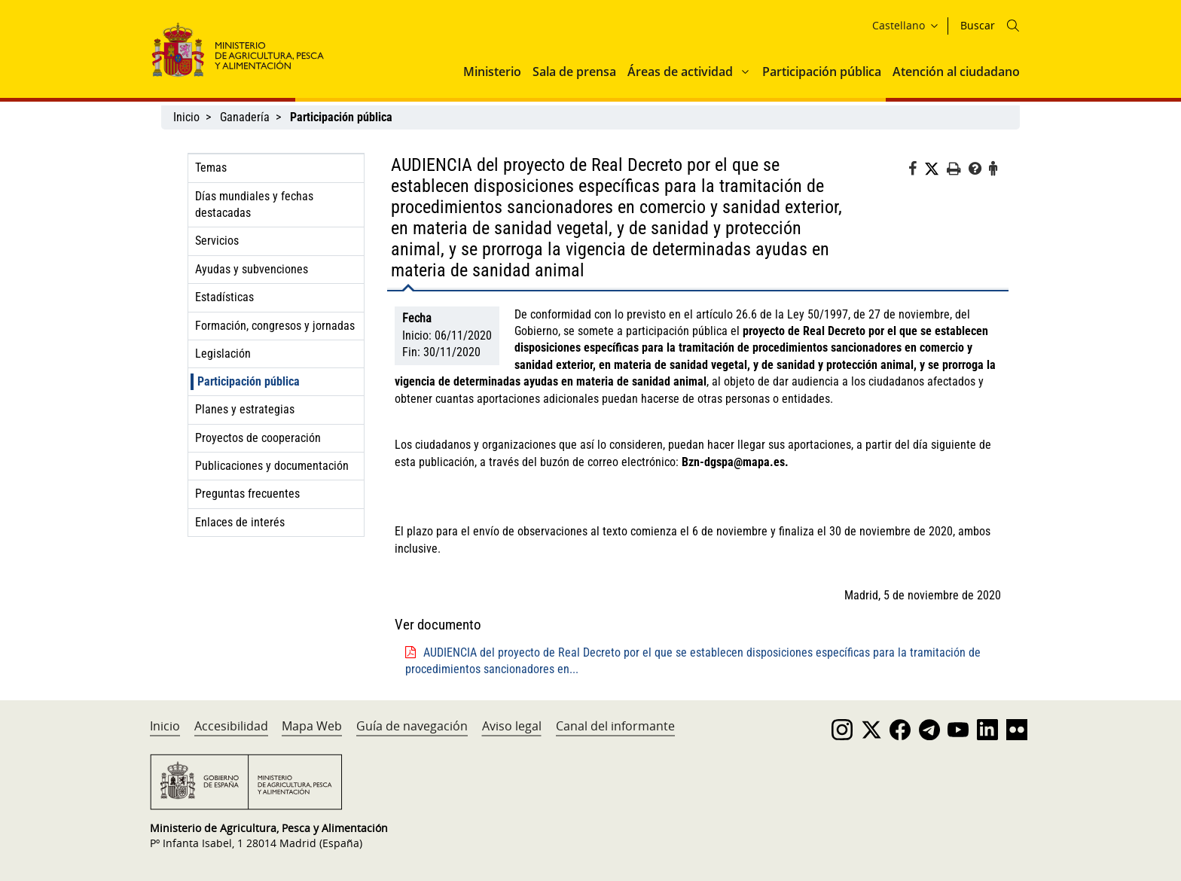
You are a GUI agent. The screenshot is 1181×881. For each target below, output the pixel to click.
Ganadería (245, 117)
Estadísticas (224, 297)
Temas (211, 167)
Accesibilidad (231, 726)
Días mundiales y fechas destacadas (254, 204)
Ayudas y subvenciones (251, 269)
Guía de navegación (412, 726)
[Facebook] (916, 171)
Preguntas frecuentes (247, 493)
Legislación (223, 353)
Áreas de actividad (680, 71)
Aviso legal (512, 726)
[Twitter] (935, 169)
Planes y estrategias (244, 409)
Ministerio (492, 71)
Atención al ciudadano (956, 71)
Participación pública (821, 71)
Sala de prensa (574, 71)
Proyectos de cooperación (258, 438)
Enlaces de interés (240, 522)
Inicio (186, 117)
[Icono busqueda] (1013, 25)
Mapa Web (312, 726)
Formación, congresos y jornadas (275, 326)
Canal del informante (615, 726)
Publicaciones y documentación (272, 466)
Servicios (217, 240)
